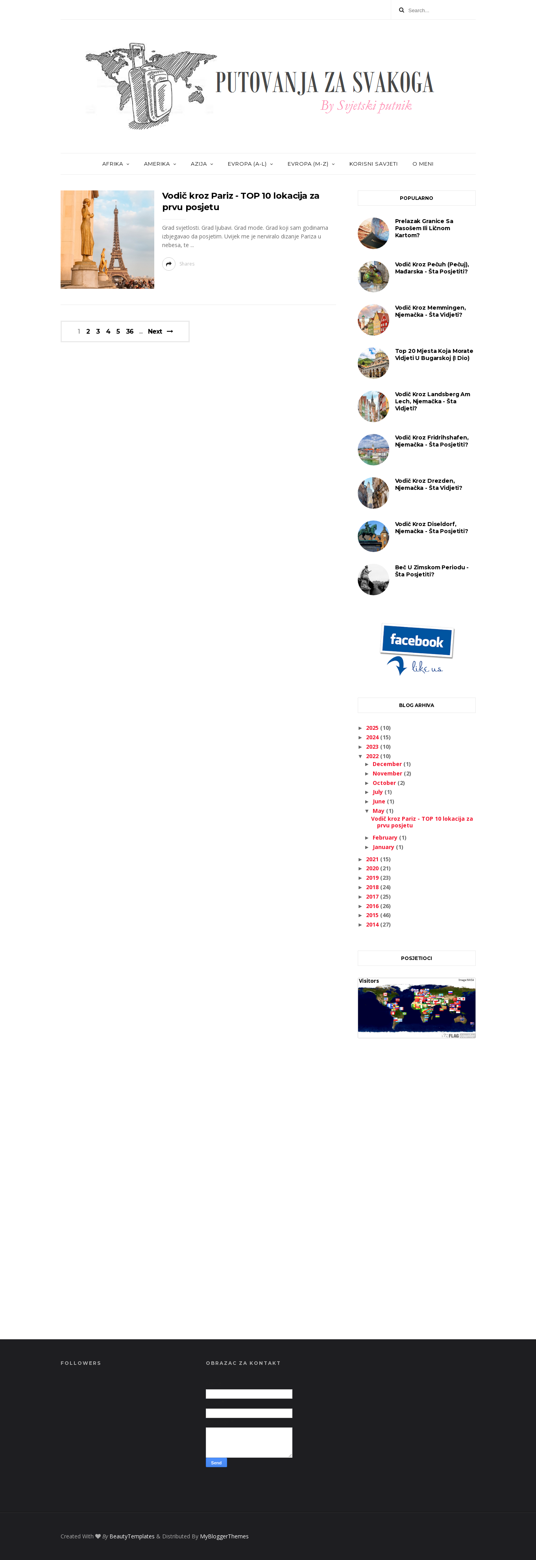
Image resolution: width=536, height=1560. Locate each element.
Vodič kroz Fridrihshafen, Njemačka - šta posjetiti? (432, 441)
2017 (373, 896)
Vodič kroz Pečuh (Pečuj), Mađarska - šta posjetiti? (432, 268)
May (379, 810)
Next (155, 331)
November (388, 773)
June (380, 801)
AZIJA (199, 164)
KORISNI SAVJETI (373, 164)
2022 (373, 756)
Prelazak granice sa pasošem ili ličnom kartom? (424, 228)
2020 (373, 868)
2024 (373, 737)
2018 (373, 887)
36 (129, 332)
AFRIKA (112, 164)
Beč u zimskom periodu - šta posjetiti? (432, 571)
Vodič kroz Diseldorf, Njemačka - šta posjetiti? (431, 528)
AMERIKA (157, 164)
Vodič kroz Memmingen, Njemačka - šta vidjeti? (430, 311)
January (384, 847)
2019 (373, 877)
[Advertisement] (417, 1198)
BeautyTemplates (132, 1536)
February (386, 837)
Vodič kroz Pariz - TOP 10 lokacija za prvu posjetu (422, 822)
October (385, 782)
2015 (373, 915)
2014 (373, 924)
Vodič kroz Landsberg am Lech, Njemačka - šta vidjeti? (433, 401)
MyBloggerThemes (224, 1536)
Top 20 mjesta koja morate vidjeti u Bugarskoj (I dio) (434, 354)
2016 (373, 906)
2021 (373, 859)
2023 (373, 746)
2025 (373, 727)
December (388, 764)
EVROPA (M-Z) (308, 164)
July (378, 792)
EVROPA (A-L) (247, 164)
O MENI (423, 164)
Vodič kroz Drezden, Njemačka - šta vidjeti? (429, 484)
